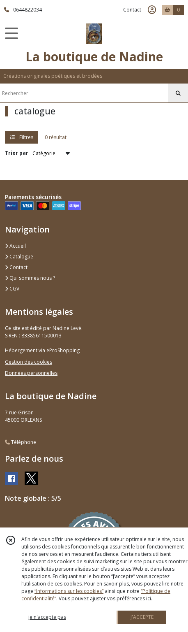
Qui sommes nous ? (30, 277)
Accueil (15, 245)
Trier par (16, 152)
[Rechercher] (178, 93)
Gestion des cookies (28, 361)
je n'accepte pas (47, 616)
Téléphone (20, 442)
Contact (132, 9)
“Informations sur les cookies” (68, 591)
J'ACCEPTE (142, 616)
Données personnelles (31, 372)
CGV (12, 288)
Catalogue (19, 256)
